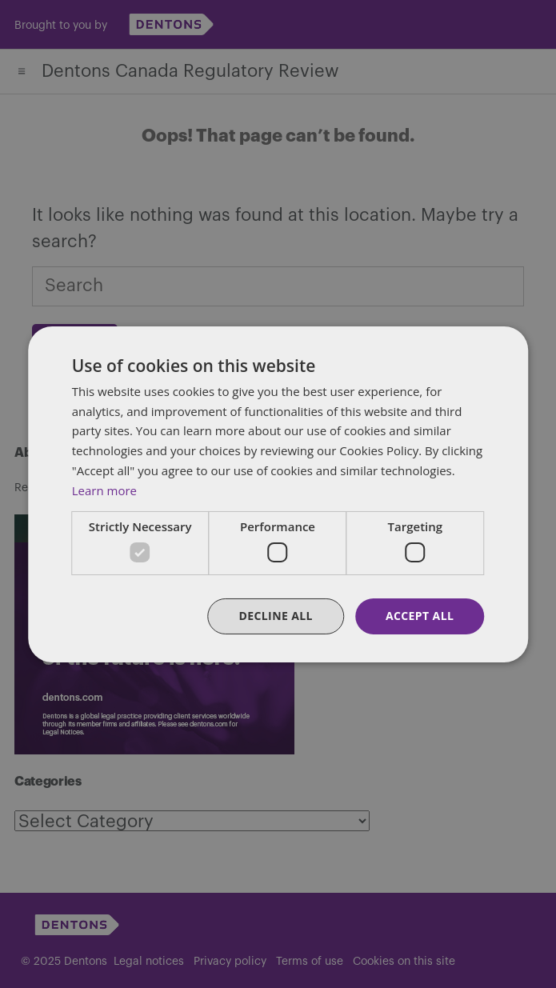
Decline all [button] (275, 615)
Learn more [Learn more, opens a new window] (104, 490)
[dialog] (278, 494)
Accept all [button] (420, 615)
